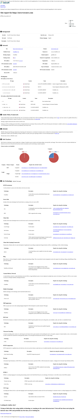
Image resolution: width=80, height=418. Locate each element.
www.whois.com (56, 214)
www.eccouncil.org (67, 229)
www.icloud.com (62, 234)
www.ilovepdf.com (56, 194)
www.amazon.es (53, 354)
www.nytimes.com (72, 326)
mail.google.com (56, 368)
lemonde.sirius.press (57, 396)
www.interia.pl (56, 234)
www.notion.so (64, 284)
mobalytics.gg (68, 312)
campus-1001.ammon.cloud (69, 367)
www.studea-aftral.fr (43, 167)
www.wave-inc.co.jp (64, 298)
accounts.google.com (60, 208)
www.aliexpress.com (57, 399)
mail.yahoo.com (67, 237)
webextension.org (54, 384)
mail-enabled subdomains (72, 123)
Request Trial (8, 413)
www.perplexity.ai (64, 194)
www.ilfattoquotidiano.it (64, 326)
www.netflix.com (59, 341)
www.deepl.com (56, 226)
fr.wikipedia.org (56, 401)
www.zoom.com (56, 298)
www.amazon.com (56, 251)
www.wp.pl (55, 312)
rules (58, 117)
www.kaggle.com (34, 173)
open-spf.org (37, 119)
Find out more (3, 413)
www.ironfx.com (72, 268)
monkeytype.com (61, 384)
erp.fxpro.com (71, 194)
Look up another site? (6, 16)
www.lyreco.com (24, 176)
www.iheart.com (32, 170)
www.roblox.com (70, 226)
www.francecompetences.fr (58, 229)
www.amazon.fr (64, 251)
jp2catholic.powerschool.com (67, 399)
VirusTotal (20, 60)
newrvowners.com (54, 48)
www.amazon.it (70, 251)
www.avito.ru (47, 384)
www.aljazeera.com (57, 268)
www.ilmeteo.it (39, 176)
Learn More (2, 5)
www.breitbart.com (39, 170)
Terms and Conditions (30, 416)
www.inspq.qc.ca (24, 167)
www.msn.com (53, 341)
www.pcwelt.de (56, 231)
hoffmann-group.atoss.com (58, 237)
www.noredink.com (61, 312)
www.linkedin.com (56, 284)
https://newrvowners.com (18, 48)
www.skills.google (32, 176)
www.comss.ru (56, 326)
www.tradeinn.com (25, 170)
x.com (54, 208)
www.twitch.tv (46, 341)
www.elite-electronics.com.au (43, 173)
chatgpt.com (72, 237)
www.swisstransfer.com (26, 173)
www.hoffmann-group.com (34, 167)
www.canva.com (70, 284)
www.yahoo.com (68, 354)
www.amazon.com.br (61, 354)
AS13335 (15, 63)
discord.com (63, 396)
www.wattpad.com (64, 268)
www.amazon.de (63, 226)
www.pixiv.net (56, 212)
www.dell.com (69, 234)
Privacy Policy (22, 416)
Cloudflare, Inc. (16, 51)
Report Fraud (3, 6)
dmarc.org (57, 133)
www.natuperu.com (72, 298)
